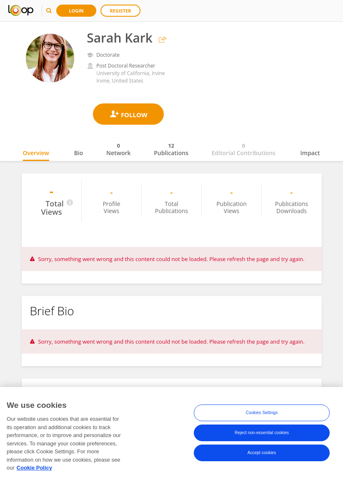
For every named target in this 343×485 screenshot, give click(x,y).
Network (118, 149)
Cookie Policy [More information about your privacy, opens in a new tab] (34, 470)
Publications (171, 149)
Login (76, 11)
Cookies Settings (262, 414)
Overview (36, 153)
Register (120, 11)
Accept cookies (262, 454)
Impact (310, 153)
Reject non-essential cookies (262, 434)
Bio (78, 153)
